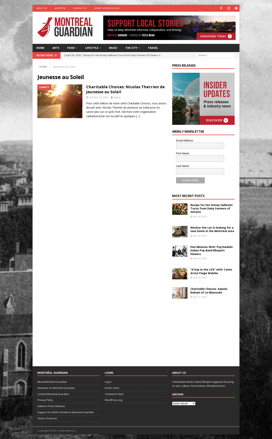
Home (40, 47)
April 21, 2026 (199, 296)
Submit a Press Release (107, 8)
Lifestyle (91, 47)
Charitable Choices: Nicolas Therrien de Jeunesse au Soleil (125, 89)
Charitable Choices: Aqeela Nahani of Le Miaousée (208, 290)
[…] (138, 116)
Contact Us (79, 8)
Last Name (182, 165)
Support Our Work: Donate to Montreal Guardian (65, 412)
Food (71, 47)
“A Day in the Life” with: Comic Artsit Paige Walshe (211, 271)
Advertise (60, 8)
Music (113, 47)
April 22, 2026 (199, 277)
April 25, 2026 (199, 235)
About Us (41, 8)
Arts (55, 47)
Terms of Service (47, 418)
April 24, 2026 (199, 258)
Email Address (184, 140)
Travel (153, 47)
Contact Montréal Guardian (53, 394)
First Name (182, 153)
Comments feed (114, 394)
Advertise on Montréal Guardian (56, 387)
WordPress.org (113, 399)
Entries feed (112, 387)
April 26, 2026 (199, 216)
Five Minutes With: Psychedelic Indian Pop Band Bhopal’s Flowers (211, 250)
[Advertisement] (201, 331)
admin (117, 97)
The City (131, 47)
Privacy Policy (45, 399)
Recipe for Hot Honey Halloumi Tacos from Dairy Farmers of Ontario (211, 208)
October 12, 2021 (98, 97)
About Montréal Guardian (52, 381)
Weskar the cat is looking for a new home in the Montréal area (212, 229)
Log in (108, 381)
